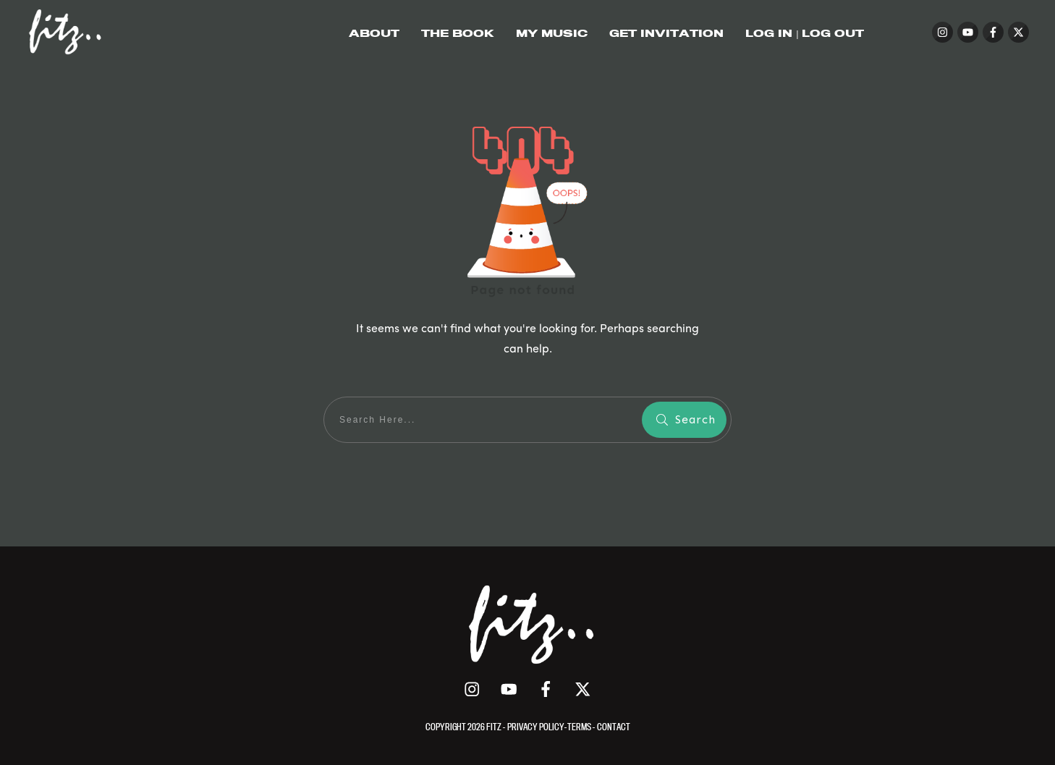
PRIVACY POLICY (535, 726)
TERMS (580, 726)
